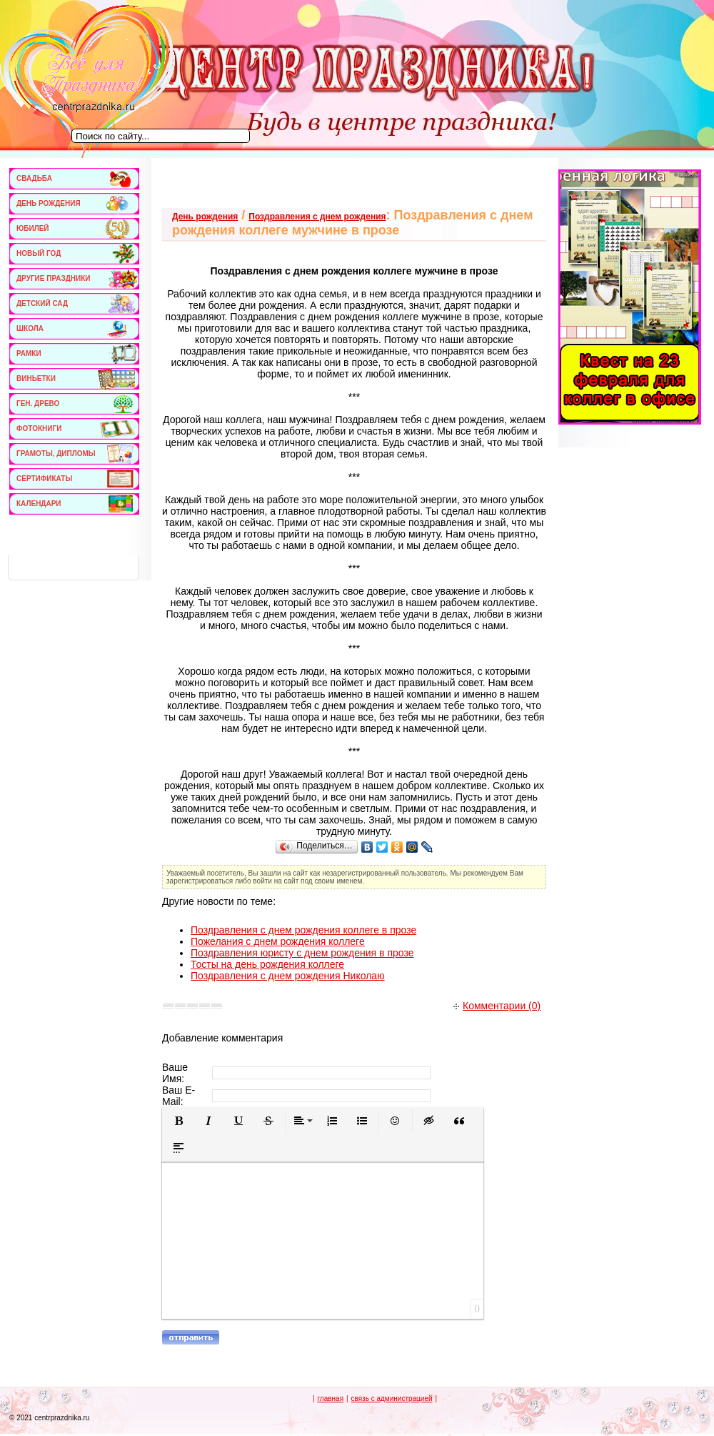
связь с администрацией (391, 1398)
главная (330, 1398)
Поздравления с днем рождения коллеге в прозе (303, 930)
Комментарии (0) (496, 1005)
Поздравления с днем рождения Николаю (288, 975)
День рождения (205, 217)
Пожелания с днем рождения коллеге (278, 941)
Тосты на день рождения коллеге (267, 964)
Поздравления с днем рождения (317, 217)
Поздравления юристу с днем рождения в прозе (302, 953)
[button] (178, 1120)
